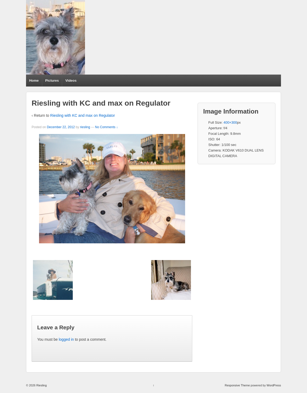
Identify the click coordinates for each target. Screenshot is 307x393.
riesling (85, 127)
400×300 (230, 122)
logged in (66, 339)
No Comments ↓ (106, 127)
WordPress (274, 385)
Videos (70, 81)
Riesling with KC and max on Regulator (82, 115)
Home (34, 81)
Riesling (41, 385)
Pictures (52, 81)
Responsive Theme (237, 385)
